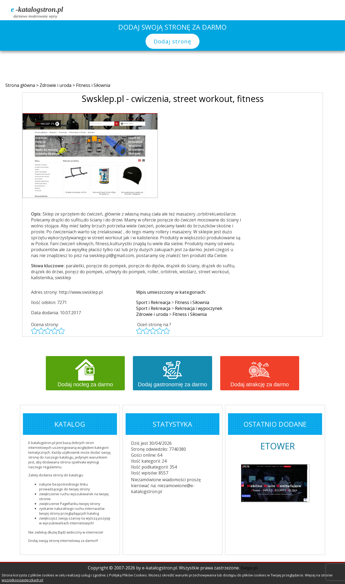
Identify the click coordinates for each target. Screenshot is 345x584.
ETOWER (277, 446)
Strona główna (20, 85)
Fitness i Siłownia (93, 85)
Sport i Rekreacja (153, 302)
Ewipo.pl (249, 568)
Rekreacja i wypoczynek (198, 308)
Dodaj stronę (172, 41)
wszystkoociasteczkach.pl (22, 580)
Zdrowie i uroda (56, 85)
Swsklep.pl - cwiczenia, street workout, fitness (173, 98)
